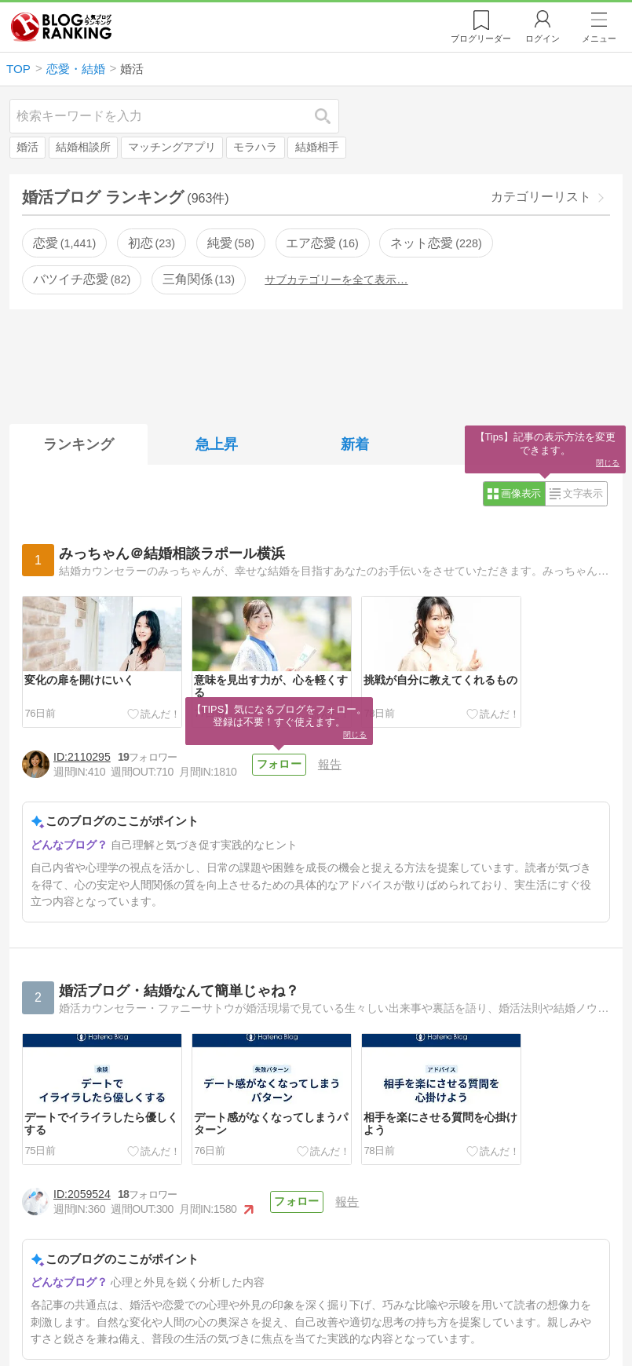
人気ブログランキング (61, 27)
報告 (330, 764)
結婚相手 (317, 147)
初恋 (151, 243)
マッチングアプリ (172, 147)
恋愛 (64, 243)
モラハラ (255, 147)
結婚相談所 (83, 147)
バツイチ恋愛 (81, 279)
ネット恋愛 (435, 243)
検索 (330, 116)
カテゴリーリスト (541, 196)
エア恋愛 (322, 243)
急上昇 (216, 444)
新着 (355, 444)
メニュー (599, 38)
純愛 (230, 243)
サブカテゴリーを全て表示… (336, 279)
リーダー (481, 38)
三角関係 (199, 279)
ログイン (542, 38)
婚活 (27, 147)
